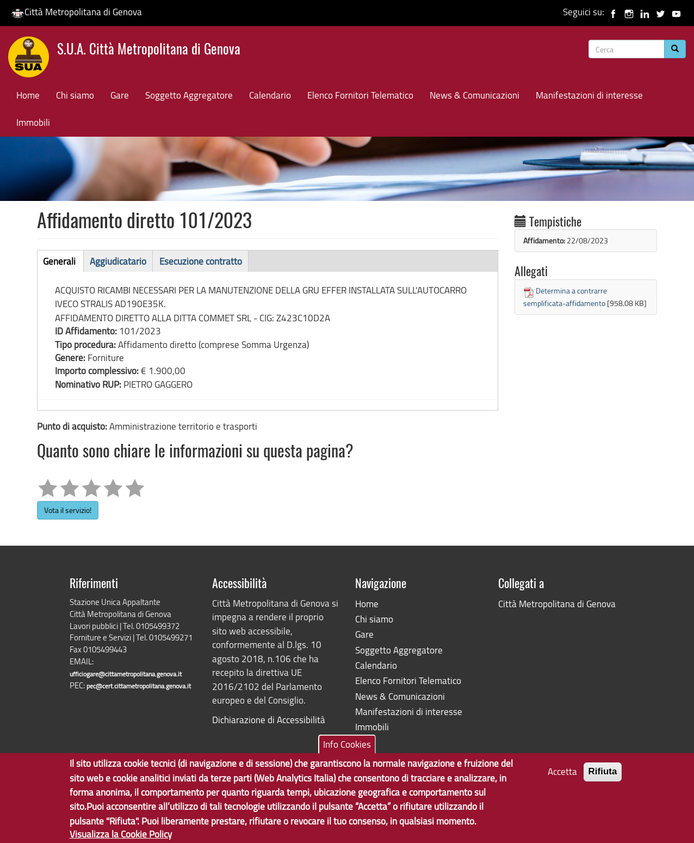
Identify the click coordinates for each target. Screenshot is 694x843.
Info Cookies (347, 752)
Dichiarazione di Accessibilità (268, 719)
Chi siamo (75, 95)
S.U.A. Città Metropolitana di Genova (148, 50)
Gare (119, 95)
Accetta (562, 779)
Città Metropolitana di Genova (76, 11)
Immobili (33, 122)
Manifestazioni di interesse (589, 95)
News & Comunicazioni (474, 95)
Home (28, 95)
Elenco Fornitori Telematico (360, 95)
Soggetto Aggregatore (189, 95)
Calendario (270, 95)
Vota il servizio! (67, 510)
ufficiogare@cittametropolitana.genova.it (126, 674)
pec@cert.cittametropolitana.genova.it (138, 686)
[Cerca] (675, 49)
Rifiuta (602, 779)
